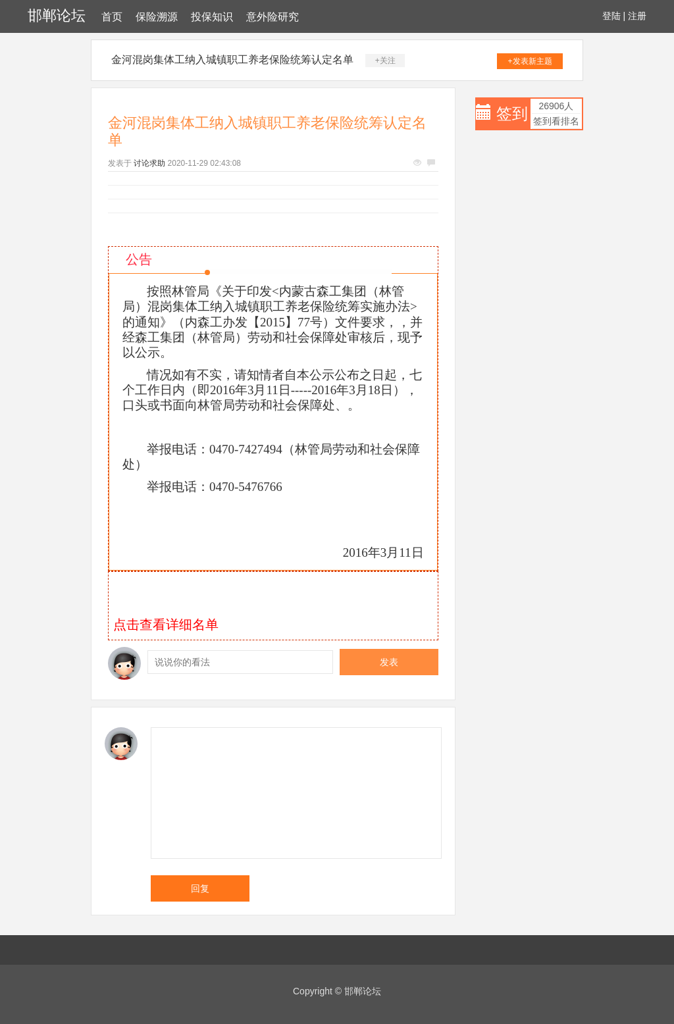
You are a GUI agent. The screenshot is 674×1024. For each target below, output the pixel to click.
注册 (637, 16)
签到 (512, 113)
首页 (111, 16)
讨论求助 (149, 163)
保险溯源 (157, 16)
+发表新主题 (530, 61)
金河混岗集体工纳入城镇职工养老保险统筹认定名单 (232, 59)
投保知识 (212, 16)
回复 (200, 888)
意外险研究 (272, 16)
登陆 (611, 16)
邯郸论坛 (57, 15)
